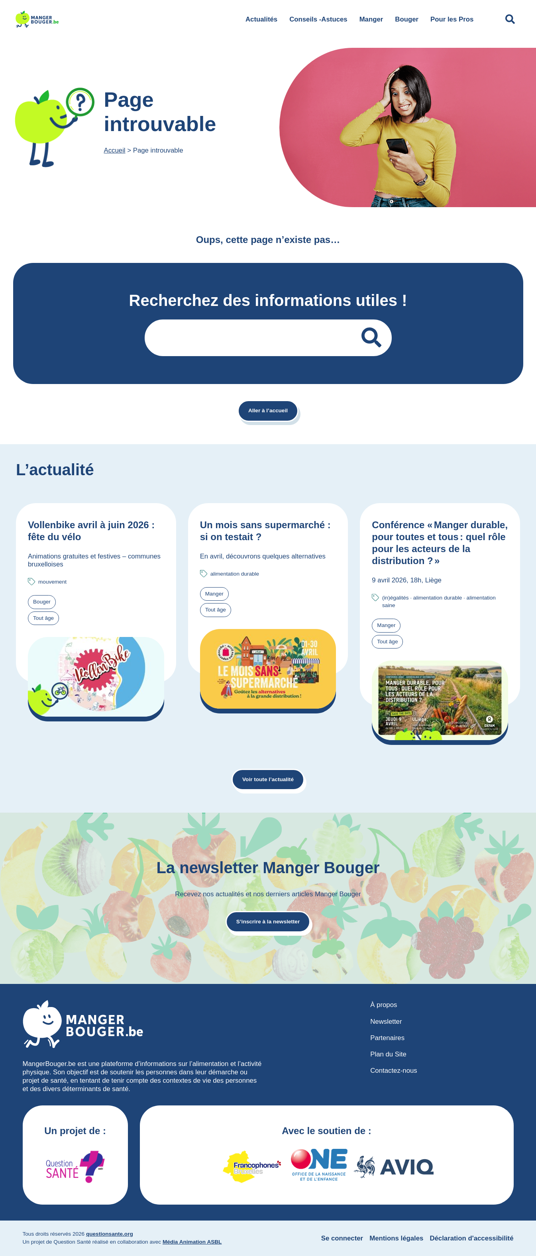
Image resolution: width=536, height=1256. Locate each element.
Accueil (115, 150)
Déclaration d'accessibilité (471, 1238)
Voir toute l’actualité (268, 779)
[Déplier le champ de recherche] (510, 19)
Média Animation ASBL (192, 1242)
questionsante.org (109, 1234)
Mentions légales (396, 1238)
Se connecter (342, 1238)
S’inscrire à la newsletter (268, 922)
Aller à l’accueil (268, 410)
